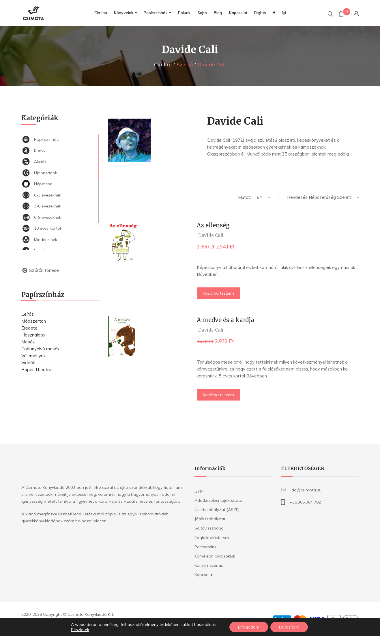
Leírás (27, 314)
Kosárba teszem (218, 293)
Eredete (29, 328)
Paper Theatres (37, 369)
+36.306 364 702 (305, 502)
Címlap (163, 64)
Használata (33, 335)
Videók (28, 362)
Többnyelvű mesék (40, 348)
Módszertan (33, 321)
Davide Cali (210, 235)
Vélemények (33, 355)
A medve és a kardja (225, 319)
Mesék (28, 342)
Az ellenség (213, 225)
